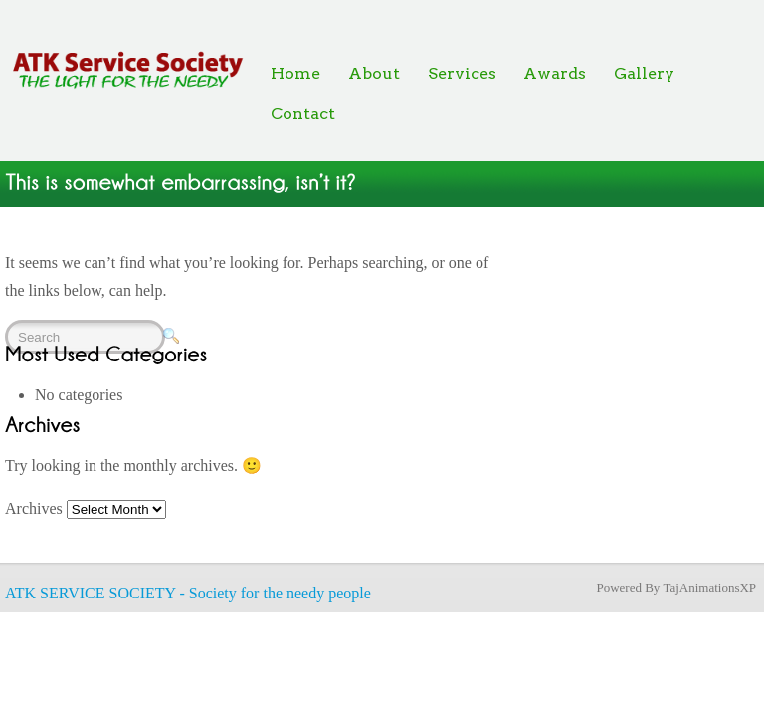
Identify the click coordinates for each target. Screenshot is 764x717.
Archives (34, 508)
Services (462, 73)
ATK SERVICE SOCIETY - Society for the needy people (188, 593)
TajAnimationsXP (709, 587)
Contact (303, 113)
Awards (554, 73)
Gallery (644, 73)
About (374, 73)
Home (295, 73)
